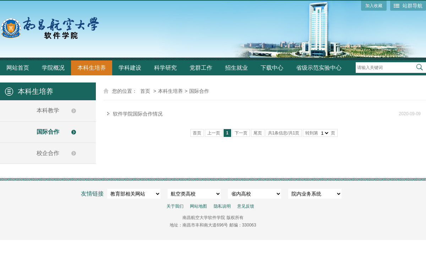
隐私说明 (222, 206)
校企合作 (48, 153)
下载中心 (272, 68)
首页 (145, 91)
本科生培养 (91, 68)
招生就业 (236, 68)
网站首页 (17, 68)
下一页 (241, 132)
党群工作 (201, 68)
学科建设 (130, 68)
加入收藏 (373, 5)
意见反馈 (245, 206)
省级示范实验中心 (319, 68)
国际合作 (48, 132)
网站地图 (198, 206)
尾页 (257, 132)
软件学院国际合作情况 (138, 114)
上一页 (213, 132)
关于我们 (175, 206)
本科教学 (48, 110)
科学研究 (165, 68)
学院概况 (53, 68)
